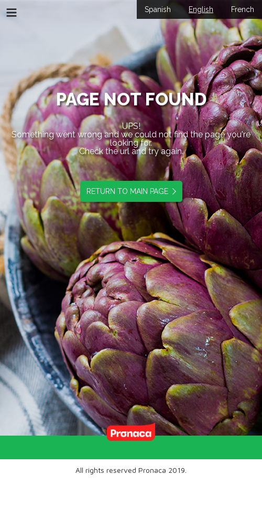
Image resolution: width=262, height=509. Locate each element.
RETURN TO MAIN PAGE (129, 191)
